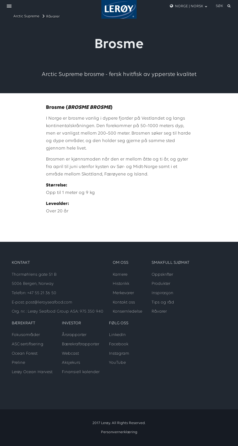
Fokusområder (26, 335)
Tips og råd (163, 302)
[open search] (223, 6)
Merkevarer (123, 293)
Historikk (121, 284)
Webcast (70, 353)
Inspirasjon (162, 293)
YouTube (117, 362)
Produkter (161, 284)
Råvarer (53, 16)
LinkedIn (117, 335)
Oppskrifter (162, 274)
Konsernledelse (127, 311)
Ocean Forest (24, 353)
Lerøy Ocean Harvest (32, 372)
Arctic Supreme (26, 16)
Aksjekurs (71, 362)
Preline (18, 362)
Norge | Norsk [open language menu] (188, 6)
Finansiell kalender (81, 372)
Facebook (118, 344)
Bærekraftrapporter (80, 344)
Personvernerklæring (119, 432)
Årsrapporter (74, 335)
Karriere (120, 274)
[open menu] (9, 6)
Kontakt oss (124, 302)
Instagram (119, 353)
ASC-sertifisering (27, 344)
